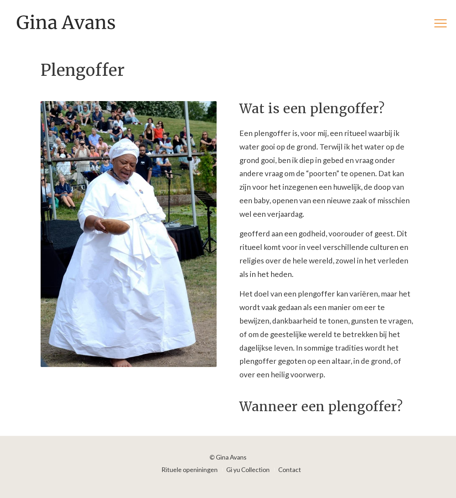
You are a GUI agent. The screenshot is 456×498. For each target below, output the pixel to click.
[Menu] (438, 22)
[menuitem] (438, 22)
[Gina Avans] (66, 22)
